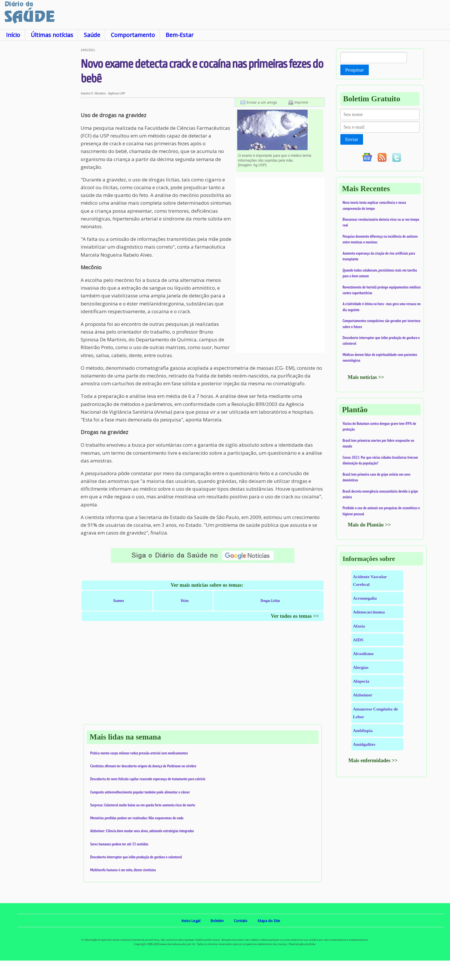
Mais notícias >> (366, 377)
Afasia (359, 626)
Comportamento (133, 35)
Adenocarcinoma (369, 611)
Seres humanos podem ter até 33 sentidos (119, 844)
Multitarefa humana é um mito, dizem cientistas (123, 869)
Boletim (217, 920)
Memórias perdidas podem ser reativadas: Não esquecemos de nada (136, 817)
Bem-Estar (179, 35)
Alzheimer (363, 694)
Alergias (360, 667)
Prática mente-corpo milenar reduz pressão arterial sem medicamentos (139, 753)
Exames (118, 600)
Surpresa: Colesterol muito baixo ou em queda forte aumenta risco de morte (142, 805)
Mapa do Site (269, 920)
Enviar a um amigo (262, 102)
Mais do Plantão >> (369, 525)
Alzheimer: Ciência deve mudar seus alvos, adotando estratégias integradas (142, 830)
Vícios (185, 600)
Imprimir (301, 102)
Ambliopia (363, 730)
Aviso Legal (190, 920)
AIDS (358, 639)
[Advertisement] (40, 135)
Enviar (351, 139)
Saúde (92, 35)
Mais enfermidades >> (373, 760)
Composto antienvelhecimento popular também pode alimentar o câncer (140, 792)
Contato (240, 920)
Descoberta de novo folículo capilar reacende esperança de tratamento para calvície (147, 778)
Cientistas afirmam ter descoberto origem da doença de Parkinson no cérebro (143, 766)
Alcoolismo (363, 653)
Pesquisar (354, 70)
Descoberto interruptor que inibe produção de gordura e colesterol (136, 857)
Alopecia (361, 681)
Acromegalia (365, 598)
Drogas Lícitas (270, 600)
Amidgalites (364, 744)
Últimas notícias (52, 35)
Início (13, 35)
